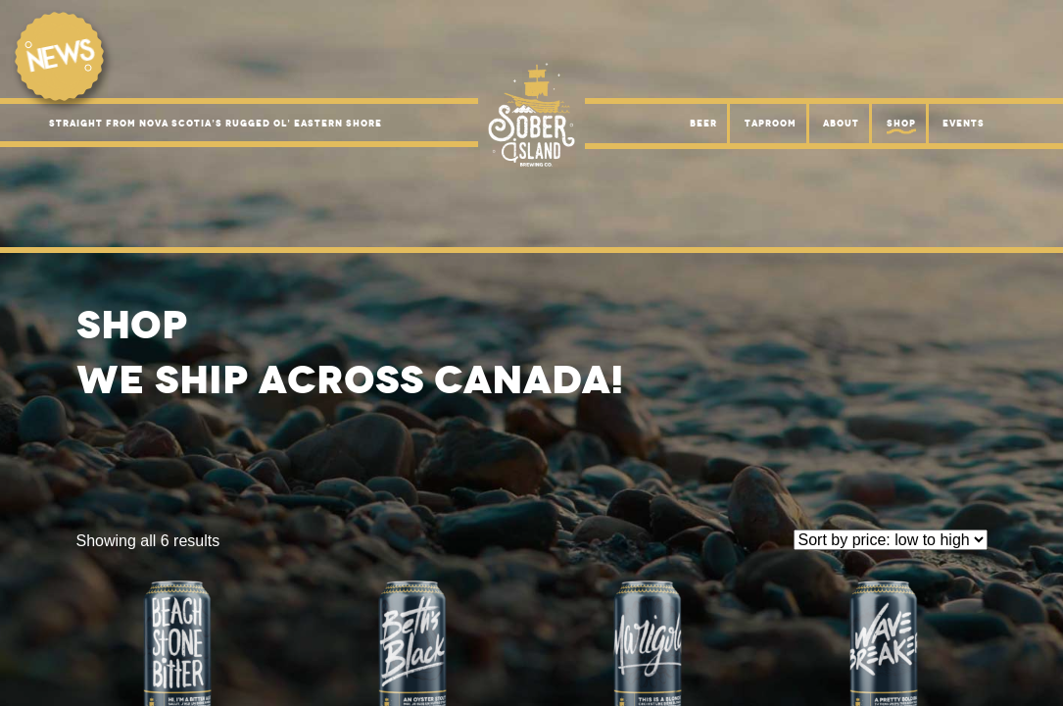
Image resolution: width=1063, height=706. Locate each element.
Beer (703, 123)
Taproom (771, 123)
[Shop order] (891, 540)
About (841, 123)
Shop (901, 123)
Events (963, 123)
